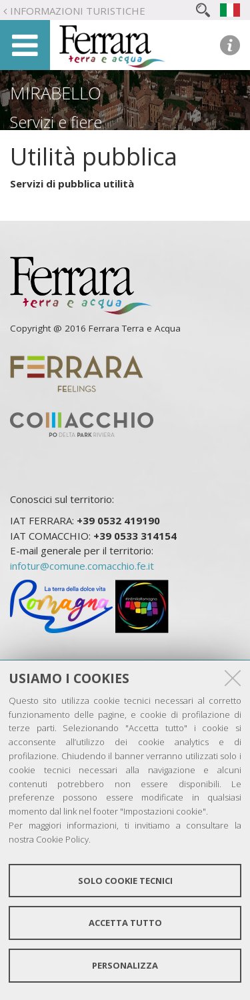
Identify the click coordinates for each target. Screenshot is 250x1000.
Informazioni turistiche (77, 10)
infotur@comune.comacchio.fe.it (82, 565)
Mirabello (55, 92)
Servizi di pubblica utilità (72, 183)
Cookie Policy (62, 839)
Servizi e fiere (56, 122)
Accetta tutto (125, 923)
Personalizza (125, 965)
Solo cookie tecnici (125, 881)
